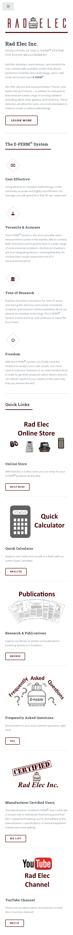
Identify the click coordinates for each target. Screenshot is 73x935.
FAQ (12, 741)
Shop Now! (17, 487)
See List (15, 838)
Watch (14, 923)
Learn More (21, 120)
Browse (15, 656)
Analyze (16, 571)
